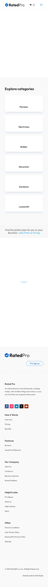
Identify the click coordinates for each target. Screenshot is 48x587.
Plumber (24, 106)
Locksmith (24, 206)
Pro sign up (34, 363)
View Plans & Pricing (29, 232)
